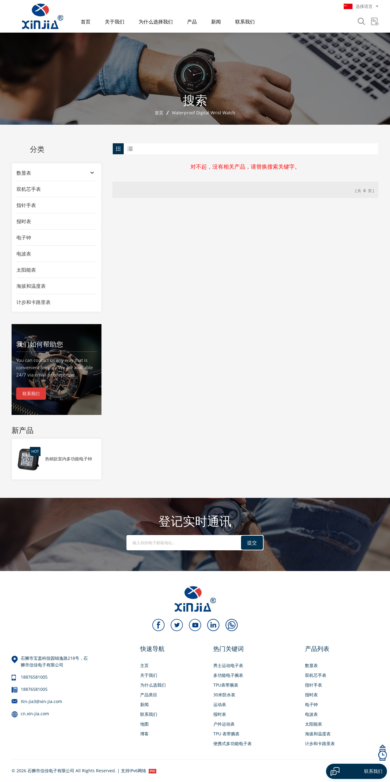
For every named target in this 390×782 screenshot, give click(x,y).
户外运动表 (224, 724)
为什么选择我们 (156, 21)
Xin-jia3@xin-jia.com (41, 701)
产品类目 (148, 695)
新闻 (216, 21)
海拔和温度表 (31, 286)
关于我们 (114, 21)
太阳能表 (26, 269)
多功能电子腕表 (228, 675)
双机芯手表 (28, 189)
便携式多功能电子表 (232, 743)
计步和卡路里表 (33, 302)
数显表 (23, 173)
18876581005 (34, 677)
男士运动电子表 (228, 665)
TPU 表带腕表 (226, 734)
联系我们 (245, 21)
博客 (144, 734)
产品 (192, 21)
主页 (144, 665)
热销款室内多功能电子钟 (68, 459)
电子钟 (23, 237)
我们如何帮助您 (39, 343)
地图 (144, 724)
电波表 (23, 253)
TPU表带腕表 (225, 685)
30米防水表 (224, 695)
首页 (85, 21)
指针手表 (26, 205)
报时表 (23, 221)
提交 (252, 542)
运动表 (219, 704)
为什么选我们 (153, 685)
